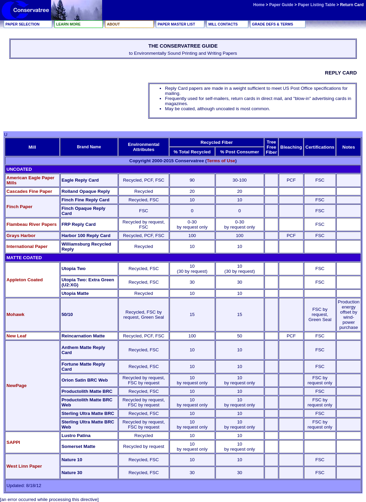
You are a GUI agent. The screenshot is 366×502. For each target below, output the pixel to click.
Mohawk (15, 314)
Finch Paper (19, 206)
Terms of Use (221, 160)
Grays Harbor (20, 235)
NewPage (16, 385)
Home (259, 4)
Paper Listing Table (316, 4)
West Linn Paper (24, 466)
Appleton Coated (24, 279)
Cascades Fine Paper (29, 191)
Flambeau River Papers (31, 224)
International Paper (27, 246)
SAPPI (13, 442)
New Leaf (16, 335)
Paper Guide (282, 4)
